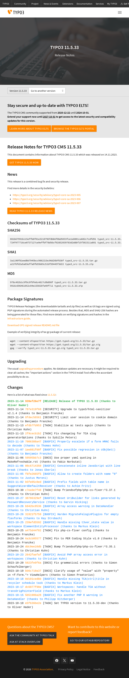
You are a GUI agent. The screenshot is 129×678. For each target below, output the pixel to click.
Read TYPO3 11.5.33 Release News (31, 211)
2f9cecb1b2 (33, 434)
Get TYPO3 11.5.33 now (24, 162)
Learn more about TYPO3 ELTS (29, 128)
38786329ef (33, 498)
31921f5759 (33, 514)
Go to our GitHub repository (90, 640)
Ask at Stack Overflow (25, 641)
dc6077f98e (33, 587)
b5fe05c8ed (33, 482)
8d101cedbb (33, 579)
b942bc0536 (33, 506)
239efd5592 (33, 522)
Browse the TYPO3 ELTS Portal (74, 128)
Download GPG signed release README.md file (33, 325)
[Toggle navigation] (120, 12)
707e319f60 (33, 409)
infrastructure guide (18, 318)
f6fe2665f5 (33, 474)
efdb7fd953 (33, 425)
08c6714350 (33, 466)
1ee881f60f (33, 450)
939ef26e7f (33, 401)
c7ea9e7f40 (33, 490)
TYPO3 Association (42, 669)
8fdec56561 (33, 417)
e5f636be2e (33, 603)
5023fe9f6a (33, 563)
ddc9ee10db (33, 547)
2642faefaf (33, 555)
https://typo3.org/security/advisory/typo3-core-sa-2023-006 (47, 199)
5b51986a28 (33, 595)
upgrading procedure (31, 368)
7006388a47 (33, 442)
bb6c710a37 (33, 571)
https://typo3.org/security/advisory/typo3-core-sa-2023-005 (47, 195)
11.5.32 (52, 394)
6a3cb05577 (33, 539)
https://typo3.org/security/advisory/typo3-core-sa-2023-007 (47, 203)
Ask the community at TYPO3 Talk (32, 635)
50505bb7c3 (33, 458)
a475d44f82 (33, 530)
